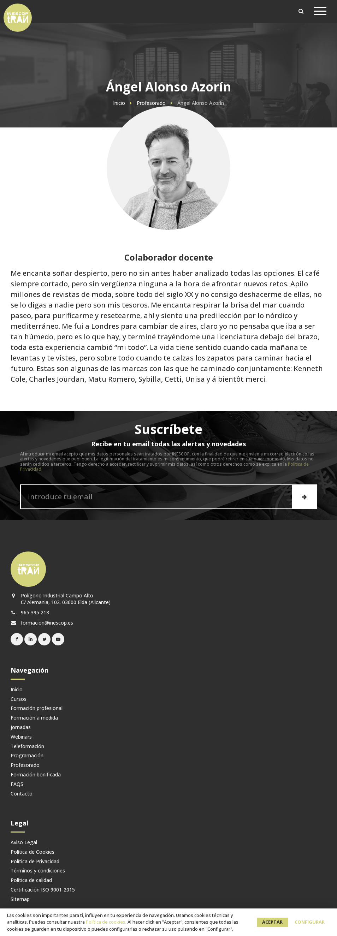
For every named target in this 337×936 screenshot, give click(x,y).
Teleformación (27, 747)
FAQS (17, 784)
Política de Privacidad (35, 862)
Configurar (310, 922)
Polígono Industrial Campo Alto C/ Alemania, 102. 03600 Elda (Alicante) (61, 599)
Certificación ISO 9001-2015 (43, 890)
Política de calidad (31, 880)
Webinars (21, 737)
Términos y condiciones (38, 871)
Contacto (21, 794)
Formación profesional (37, 708)
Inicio (17, 690)
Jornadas (21, 728)
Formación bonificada (36, 775)
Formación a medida (34, 718)
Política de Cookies (32, 852)
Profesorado (25, 765)
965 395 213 (30, 612)
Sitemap (20, 899)
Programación (27, 756)
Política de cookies (105, 922)
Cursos (18, 699)
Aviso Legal (24, 843)
